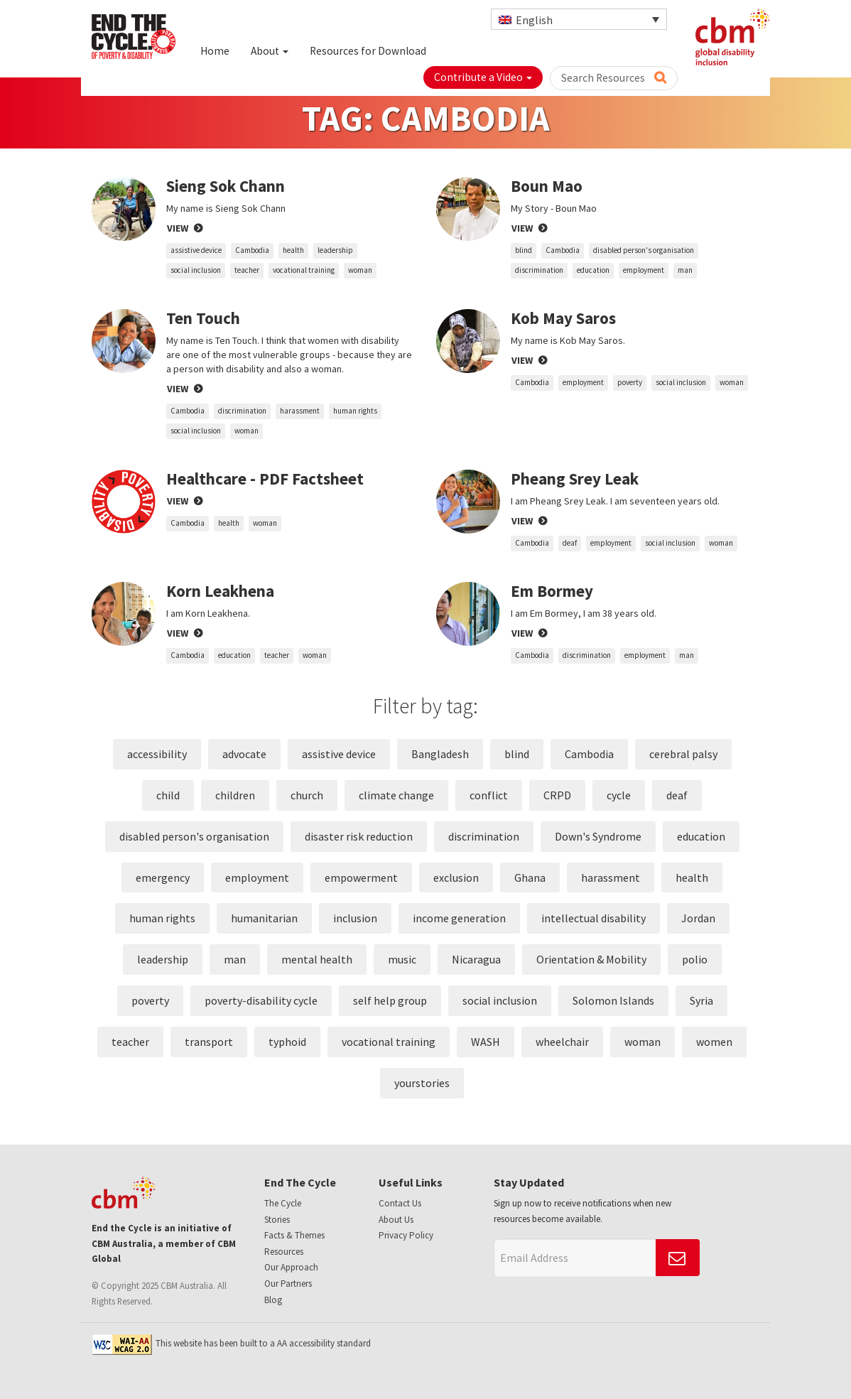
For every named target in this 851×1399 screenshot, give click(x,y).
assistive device (196, 250)
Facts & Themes (294, 1235)
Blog (273, 1300)
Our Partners (288, 1284)
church (307, 795)
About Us (396, 1220)
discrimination (539, 270)
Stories (277, 1220)
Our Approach (291, 1267)
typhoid (287, 1042)
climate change (396, 795)
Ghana (530, 877)
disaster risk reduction (359, 836)
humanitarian (264, 918)
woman (360, 270)
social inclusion (195, 270)
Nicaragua (476, 959)
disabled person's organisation (643, 250)
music (402, 959)
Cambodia (252, 250)
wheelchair (562, 1042)
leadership (335, 250)
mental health (316, 959)
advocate (244, 754)
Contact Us (400, 1203)
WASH (485, 1042)
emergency (163, 877)
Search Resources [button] (613, 78)
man (685, 270)
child (168, 795)
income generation (459, 918)
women (714, 1042)
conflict (489, 795)
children (235, 795)
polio (695, 959)
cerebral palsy (683, 754)
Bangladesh (440, 754)
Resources (283, 1252)
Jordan (698, 918)
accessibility (157, 754)
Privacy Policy (406, 1235)
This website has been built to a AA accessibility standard (231, 1343)
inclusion (355, 918)
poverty (629, 382)
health (293, 250)
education (593, 270)
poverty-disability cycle (261, 1000)
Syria (701, 1000)
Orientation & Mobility (591, 959)
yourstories (422, 1083)
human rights (355, 411)
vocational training (304, 270)
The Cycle (282, 1203)
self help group (390, 1000)
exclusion (456, 877)
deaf (570, 543)
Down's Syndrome (598, 836)
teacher (246, 270)
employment (643, 270)
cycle (619, 795)
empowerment (361, 877)
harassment (300, 411)
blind (523, 250)
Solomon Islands (613, 1000)
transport (209, 1042)
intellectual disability (593, 918)
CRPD (557, 795)
